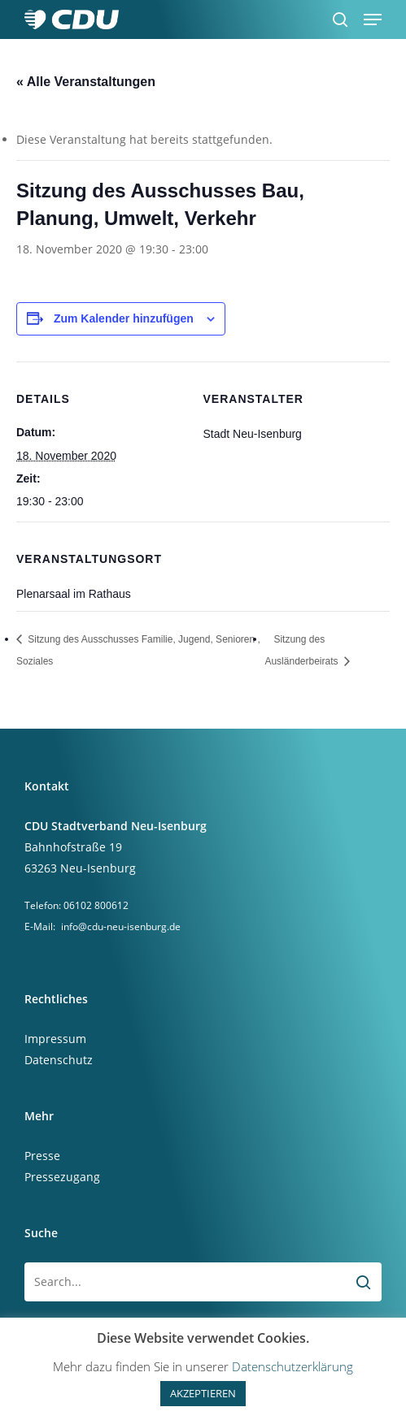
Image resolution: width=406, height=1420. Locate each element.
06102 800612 (96, 905)
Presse (42, 1155)
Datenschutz (58, 1059)
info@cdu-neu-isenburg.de (121, 926)
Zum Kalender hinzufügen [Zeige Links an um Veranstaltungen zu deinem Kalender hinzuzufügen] (124, 318)
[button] (373, 19)
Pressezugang (62, 1176)
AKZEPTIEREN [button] (203, 1393)
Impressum (55, 1038)
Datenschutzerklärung (292, 1366)
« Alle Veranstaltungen (85, 82)
